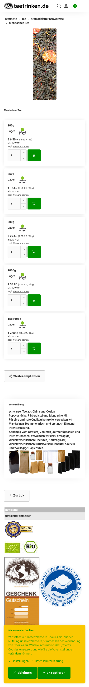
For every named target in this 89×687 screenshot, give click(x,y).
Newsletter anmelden (18, 516)
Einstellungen (18, 661)
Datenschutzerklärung (47, 661)
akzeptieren (54, 672)
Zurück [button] (16, 495)
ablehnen (22, 672)
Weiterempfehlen (24, 376)
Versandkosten (21, 146)
